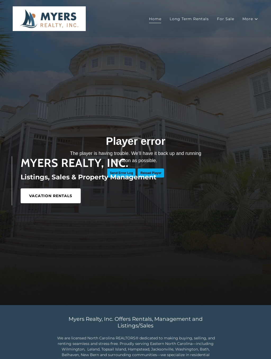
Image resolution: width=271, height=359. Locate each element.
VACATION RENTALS (50, 195)
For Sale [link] (225, 18)
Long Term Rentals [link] (189, 18)
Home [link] (155, 18)
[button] (250, 19)
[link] (49, 18)
